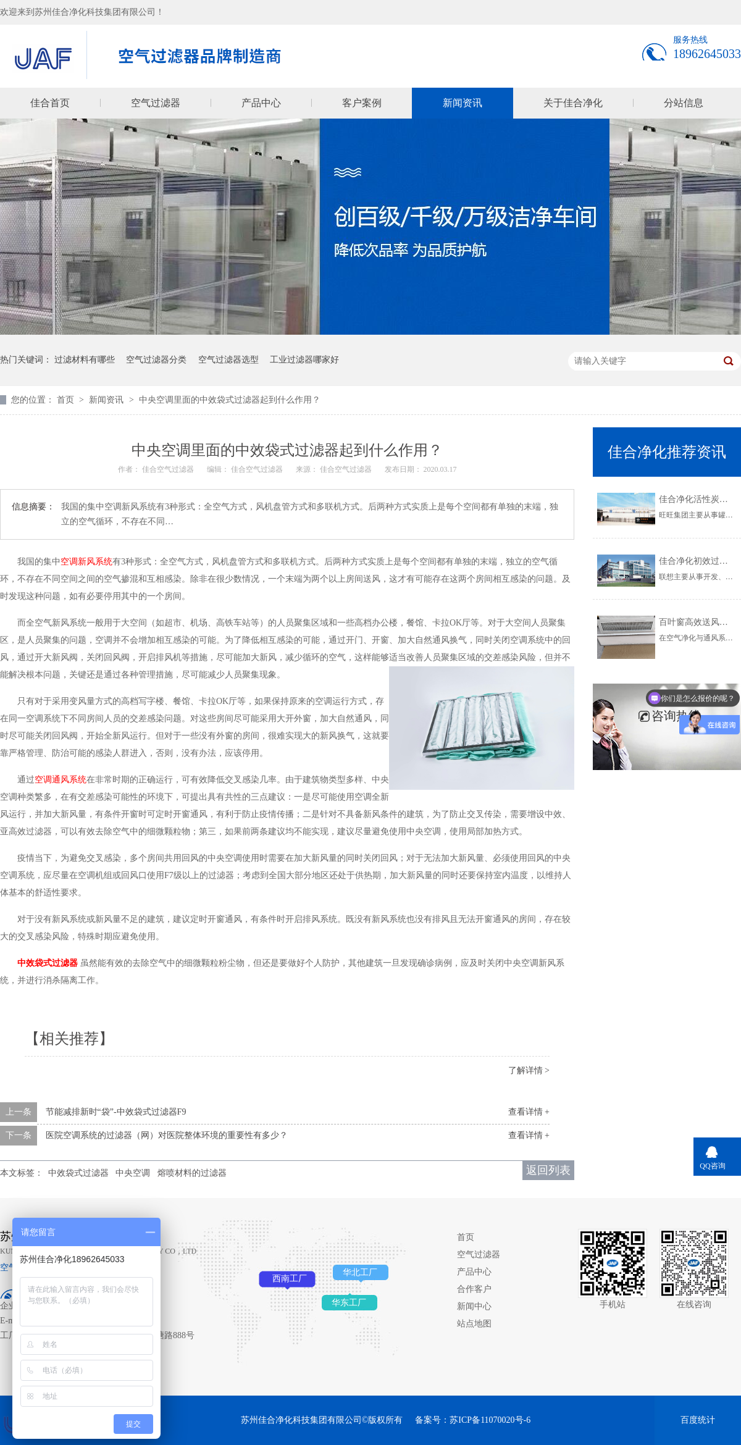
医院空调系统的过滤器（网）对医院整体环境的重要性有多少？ (167, 1135)
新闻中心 (474, 1306)
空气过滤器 (155, 103)
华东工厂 (349, 1302)
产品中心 (261, 103)
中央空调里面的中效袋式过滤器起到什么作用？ (229, 399)
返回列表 (548, 1170)
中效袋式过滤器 (78, 1173)
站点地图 (474, 1323)
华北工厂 (360, 1272)
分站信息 (683, 103)
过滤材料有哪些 (84, 359)
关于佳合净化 (573, 103)
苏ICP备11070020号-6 (490, 1420)
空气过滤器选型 (228, 359)
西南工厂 (289, 1278)
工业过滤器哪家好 (304, 359)
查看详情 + (529, 1111)
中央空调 (132, 1173)
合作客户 (474, 1289)
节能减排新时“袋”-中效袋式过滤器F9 (116, 1111)
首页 (67, 399)
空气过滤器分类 (156, 359)
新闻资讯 (462, 103)
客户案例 (362, 103)
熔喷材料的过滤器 (192, 1173)
